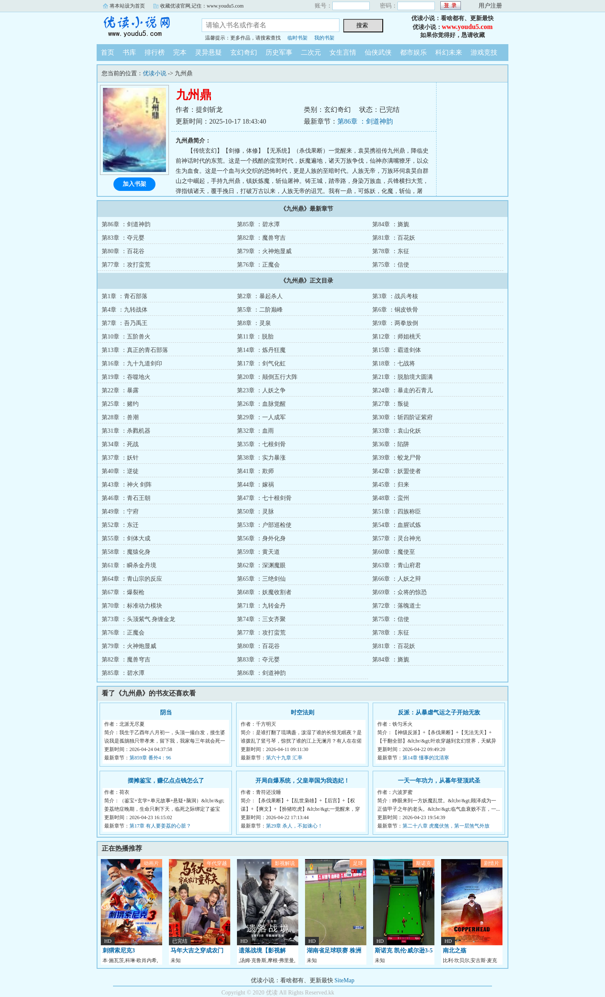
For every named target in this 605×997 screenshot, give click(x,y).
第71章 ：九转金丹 (261, 606)
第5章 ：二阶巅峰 (260, 310)
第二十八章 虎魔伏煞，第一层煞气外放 (445, 826)
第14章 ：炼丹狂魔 (261, 350)
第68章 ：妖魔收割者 (264, 592)
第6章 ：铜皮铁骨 (395, 310)
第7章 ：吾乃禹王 (124, 323)
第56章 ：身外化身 (261, 538)
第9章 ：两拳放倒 (395, 323)
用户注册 (490, 6)
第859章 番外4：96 (150, 758)
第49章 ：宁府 (120, 511)
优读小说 (143, 27)
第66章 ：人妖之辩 (396, 579)
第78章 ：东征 (390, 251)
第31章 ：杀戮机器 (126, 431)
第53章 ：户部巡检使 (264, 525)
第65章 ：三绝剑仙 (261, 579)
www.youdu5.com (467, 26)
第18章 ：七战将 (393, 363)
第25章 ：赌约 (120, 404)
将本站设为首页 (127, 6)
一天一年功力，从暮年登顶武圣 (439, 781)
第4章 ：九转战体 (124, 310)
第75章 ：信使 (390, 265)
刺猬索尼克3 (119, 950)
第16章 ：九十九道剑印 (132, 363)
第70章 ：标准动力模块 (132, 606)
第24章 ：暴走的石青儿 (402, 390)
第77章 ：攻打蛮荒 (126, 265)
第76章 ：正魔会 (258, 265)
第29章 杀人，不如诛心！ (294, 826)
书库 (129, 52)
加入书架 (134, 184)
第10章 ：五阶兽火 (126, 336)
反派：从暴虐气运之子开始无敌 (439, 712)
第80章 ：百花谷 (123, 251)
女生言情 (342, 52)
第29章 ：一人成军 (261, 417)
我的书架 (324, 38)
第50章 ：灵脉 (255, 511)
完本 (180, 52)
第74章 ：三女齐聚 (261, 619)
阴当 (166, 712)
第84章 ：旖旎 (390, 224)
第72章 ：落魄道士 (396, 606)
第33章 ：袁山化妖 (396, 431)
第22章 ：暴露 (120, 390)
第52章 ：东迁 (120, 525)
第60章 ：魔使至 (393, 552)
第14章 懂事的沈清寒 (425, 758)
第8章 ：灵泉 (254, 323)
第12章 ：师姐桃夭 (396, 336)
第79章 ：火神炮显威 (264, 251)
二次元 (311, 52)
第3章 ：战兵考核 (395, 296)
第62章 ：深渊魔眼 (261, 565)
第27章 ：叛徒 (390, 404)
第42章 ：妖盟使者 (396, 471)
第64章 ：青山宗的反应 (132, 579)
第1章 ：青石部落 (124, 296)
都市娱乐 (413, 52)
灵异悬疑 (208, 52)
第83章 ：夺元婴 (123, 238)
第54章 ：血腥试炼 (396, 525)
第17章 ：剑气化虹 (261, 363)
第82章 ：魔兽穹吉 (261, 238)
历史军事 (279, 52)
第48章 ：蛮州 (390, 498)
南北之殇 (454, 950)
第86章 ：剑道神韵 (365, 121)
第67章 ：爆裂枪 (123, 592)
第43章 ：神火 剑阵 (127, 484)
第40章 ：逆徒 (120, 471)
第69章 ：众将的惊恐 (399, 592)
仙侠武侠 (378, 52)
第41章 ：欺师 (255, 471)
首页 (107, 52)
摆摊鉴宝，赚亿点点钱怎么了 (166, 781)
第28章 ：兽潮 (120, 417)
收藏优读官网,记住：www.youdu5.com (202, 6)
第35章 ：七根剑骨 (261, 444)
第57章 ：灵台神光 (396, 538)
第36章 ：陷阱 (390, 444)
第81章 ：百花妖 (393, 238)
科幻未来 (448, 52)
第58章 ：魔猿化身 (126, 552)
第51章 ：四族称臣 (396, 511)
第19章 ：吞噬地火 (126, 377)
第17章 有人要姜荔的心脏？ (160, 826)
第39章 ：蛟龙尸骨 (396, 458)
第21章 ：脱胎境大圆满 (402, 377)
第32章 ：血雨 (255, 431)
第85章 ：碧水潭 (258, 224)
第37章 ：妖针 (120, 458)
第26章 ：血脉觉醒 (261, 404)
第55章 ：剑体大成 (126, 538)
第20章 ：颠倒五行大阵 (267, 377)
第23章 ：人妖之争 (261, 390)
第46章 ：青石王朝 (126, 498)
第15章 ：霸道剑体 (396, 350)
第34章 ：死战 (120, 444)
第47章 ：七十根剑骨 (264, 498)
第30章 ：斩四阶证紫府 (402, 417)
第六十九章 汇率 (284, 758)
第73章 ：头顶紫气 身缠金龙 (138, 619)
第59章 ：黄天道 (258, 552)
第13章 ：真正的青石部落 (135, 350)
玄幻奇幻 (243, 52)
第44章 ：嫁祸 (255, 484)
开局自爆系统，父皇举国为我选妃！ (302, 781)
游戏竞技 (484, 52)
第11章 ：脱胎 (255, 336)
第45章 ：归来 (390, 484)
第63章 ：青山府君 (396, 565)
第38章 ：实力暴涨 (261, 458)
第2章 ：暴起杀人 (260, 296)
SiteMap (344, 980)
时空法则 (302, 712)
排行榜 (155, 52)
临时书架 (297, 38)
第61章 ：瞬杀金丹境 (129, 565)
